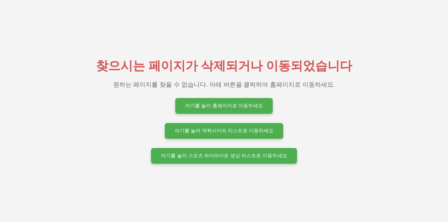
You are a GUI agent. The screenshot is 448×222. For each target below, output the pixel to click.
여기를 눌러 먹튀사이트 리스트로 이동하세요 (224, 130)
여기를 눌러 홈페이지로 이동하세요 (224, 105)
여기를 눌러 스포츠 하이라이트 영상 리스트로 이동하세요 (224, 155)
